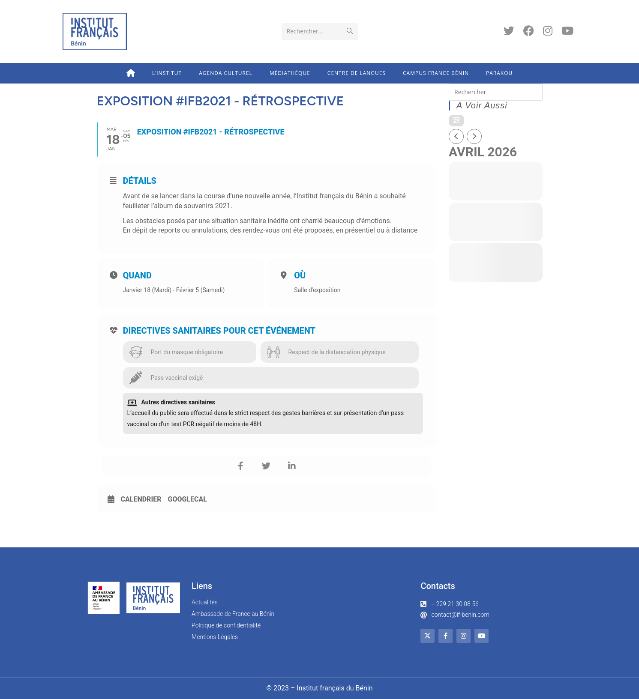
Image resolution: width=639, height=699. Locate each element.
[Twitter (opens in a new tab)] (509, 30)
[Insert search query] (495, 92)
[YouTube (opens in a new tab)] (567, 30)
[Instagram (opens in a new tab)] (548, 30)
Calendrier (141, 499)
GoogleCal (187, 499)
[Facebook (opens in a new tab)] (528, 30)
